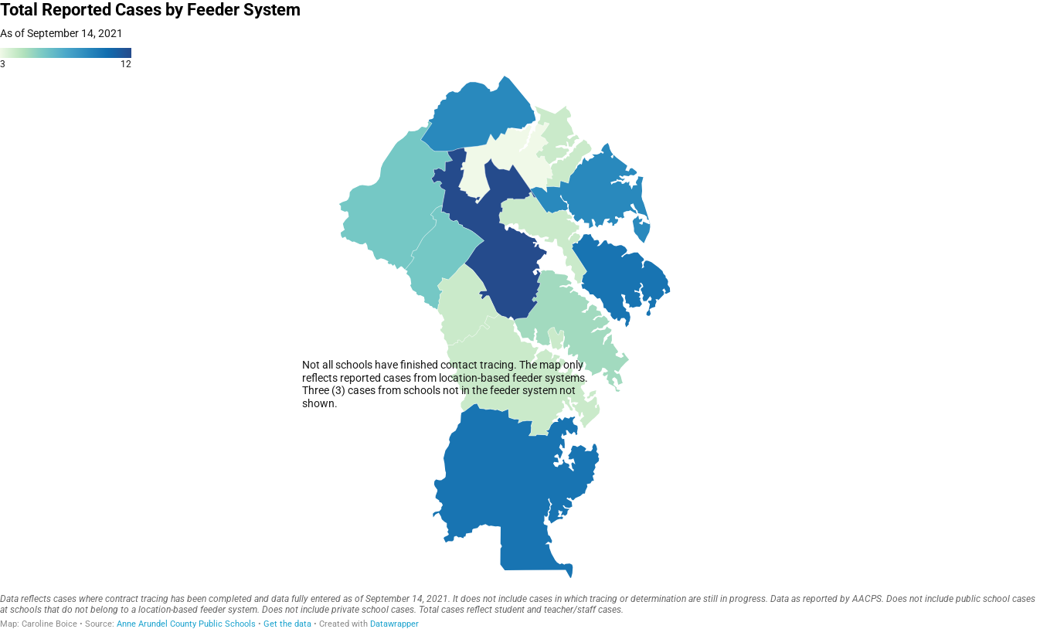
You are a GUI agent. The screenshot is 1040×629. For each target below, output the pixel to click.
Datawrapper (394, 624)
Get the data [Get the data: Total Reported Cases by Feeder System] (287, 624)
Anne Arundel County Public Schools (186, 624)
